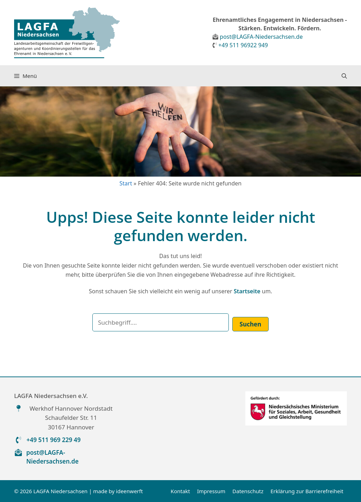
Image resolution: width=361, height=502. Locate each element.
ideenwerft (129, 491)
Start (126, 183)
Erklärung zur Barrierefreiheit (306, 491)
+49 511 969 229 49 (53, 440)
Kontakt (180, 491)
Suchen (250, 324)
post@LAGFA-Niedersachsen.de (261, 37)
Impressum (211, 491)
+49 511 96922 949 (243, 45)
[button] (344, 75)
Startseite (247, 291)
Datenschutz (247, 491)
